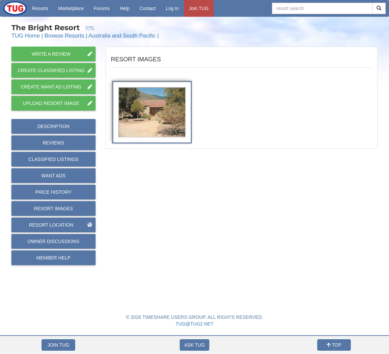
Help (124, 8)
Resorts (40, 8)
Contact (148, 8)
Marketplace (71, 8)
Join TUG (199, 8)
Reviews (53, 142)
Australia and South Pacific (122, 36)
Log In (172, 8)
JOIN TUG (58, 345)
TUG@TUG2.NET (195, 324)
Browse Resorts (64, 36)
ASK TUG (194, 345)
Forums (102, 8)
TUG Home (25, 36)
